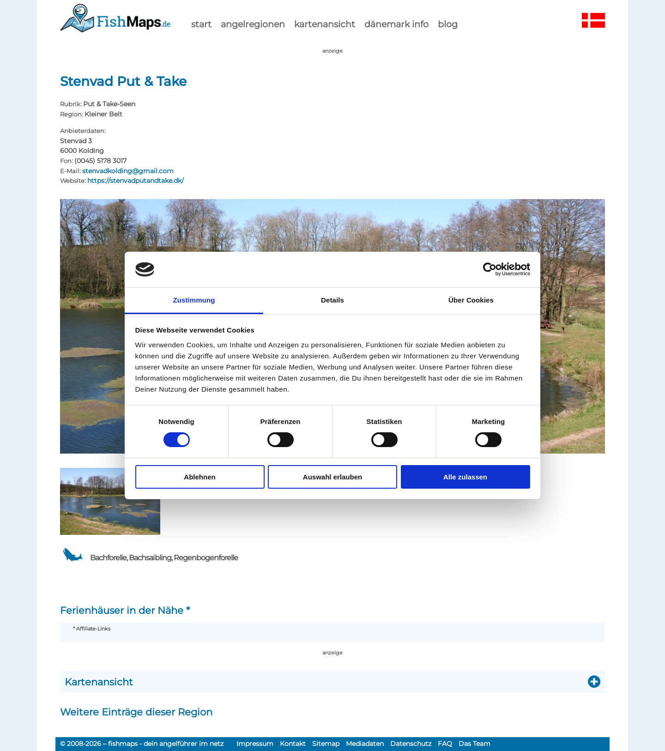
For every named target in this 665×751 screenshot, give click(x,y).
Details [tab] (332, 300)
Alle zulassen (465, 477)
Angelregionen (253, 24)
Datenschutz (410, 743)
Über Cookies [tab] (471, 300)
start (201, 24)
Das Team (474, 743)
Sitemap (325, 743)
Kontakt (293, 743)
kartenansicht (324, 24)
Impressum (254, 743)
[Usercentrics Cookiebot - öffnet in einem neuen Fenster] (489, 269)
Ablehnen (199, 477)
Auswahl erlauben (332, 477)
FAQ (445, 743)
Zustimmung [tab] (194, 300)
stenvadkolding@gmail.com (128, 171)
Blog (448, 24)
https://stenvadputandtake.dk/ (135, 180)
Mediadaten (365, 743)
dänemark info (396, 24)
